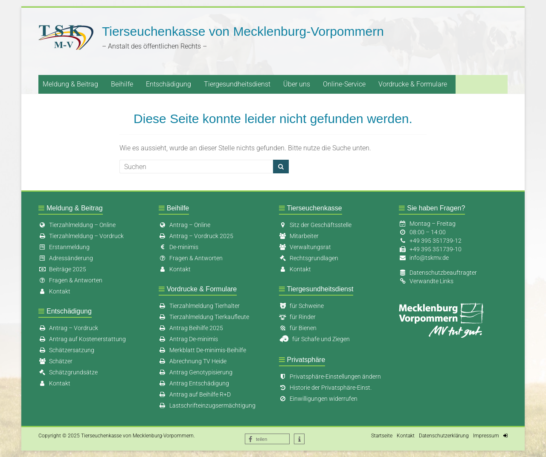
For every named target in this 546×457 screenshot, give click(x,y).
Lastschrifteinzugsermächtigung (207, 405)
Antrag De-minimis (188, 339)
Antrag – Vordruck (68, 328)
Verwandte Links (431, 281)
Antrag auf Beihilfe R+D (195, 394)
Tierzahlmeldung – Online (77, 224)
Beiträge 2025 (62, 269)
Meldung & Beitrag (70, 84)
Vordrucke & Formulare (412, 84)
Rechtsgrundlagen (308, 258)
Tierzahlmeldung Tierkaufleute (204, 316)
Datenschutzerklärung (444, 436)
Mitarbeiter (299, 236)
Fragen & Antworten (70, 280)
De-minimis (178, 247)
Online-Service (344, 84)
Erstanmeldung (64, 247)
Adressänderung (65, 258)
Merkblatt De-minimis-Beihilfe (202, 350)
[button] (267, 439)
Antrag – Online (184, 224)
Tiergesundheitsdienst (237, 84)
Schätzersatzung (66, 350)
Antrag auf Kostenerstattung (82, 339)
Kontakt (54, 291)
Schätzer (55, 361)
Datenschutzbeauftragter (443, 272)
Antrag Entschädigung (194, 383)
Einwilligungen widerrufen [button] (318, 398)
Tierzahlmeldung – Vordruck (81, 236)
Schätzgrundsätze (68, 372)
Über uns (296, 84)
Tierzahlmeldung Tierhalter (199, 305)
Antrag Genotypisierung (195, 372)
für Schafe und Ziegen (314, 339)
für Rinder (297, 316)
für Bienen (298, 328)
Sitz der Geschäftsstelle (315, 224)
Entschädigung (168, 84)
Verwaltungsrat (305, 247)
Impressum (486, 436)
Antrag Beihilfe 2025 (191, 328)
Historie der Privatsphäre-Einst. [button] (325, 387)
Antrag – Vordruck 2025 (196, 236)
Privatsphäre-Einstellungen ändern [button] (330, 376)
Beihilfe (122, 84)
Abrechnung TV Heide (193, 361)
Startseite (381, 436)
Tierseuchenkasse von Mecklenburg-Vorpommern (243, 31)
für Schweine (301, 305)
